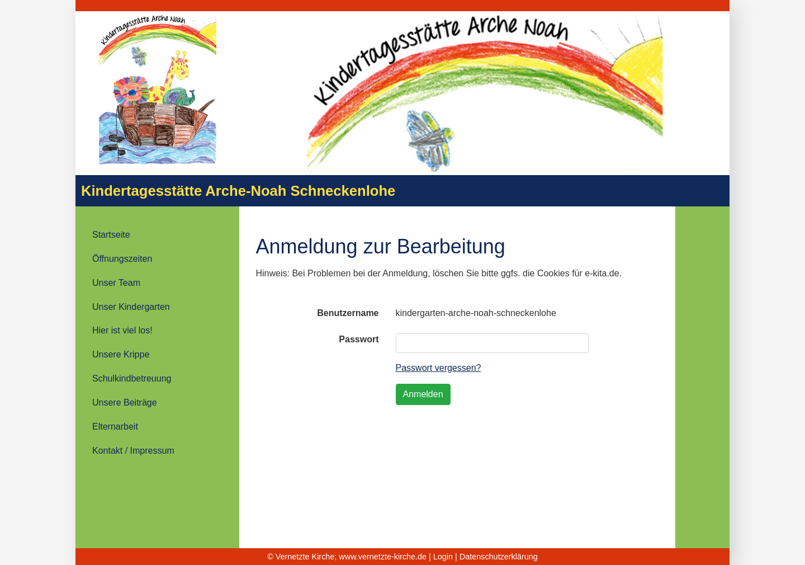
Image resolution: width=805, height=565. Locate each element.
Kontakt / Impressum (133, 450)
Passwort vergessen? (438, 368)
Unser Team (116, 283)
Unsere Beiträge (124, 402)
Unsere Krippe (120, 354)
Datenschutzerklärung (499, 556)
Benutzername (347, 313)
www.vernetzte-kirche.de (383, 556)
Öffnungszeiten (122, 258)
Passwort (358, 339)
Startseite (111, 234)
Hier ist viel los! (122, 330)
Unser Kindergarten (131, 307)
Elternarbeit (115, 426)
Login (443, 556)
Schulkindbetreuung (131, 378)
